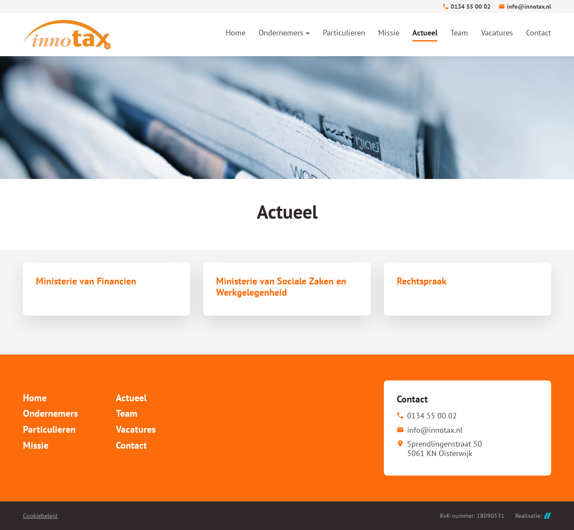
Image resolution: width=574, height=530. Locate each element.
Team (126, 413)
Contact (131, 445)
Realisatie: (533, 516)
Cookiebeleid (40, 516)
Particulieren (49, 429)
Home (35, 398)
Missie (35, 445)
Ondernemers (50, 413)
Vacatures (136, 429)
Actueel (131, 398)
